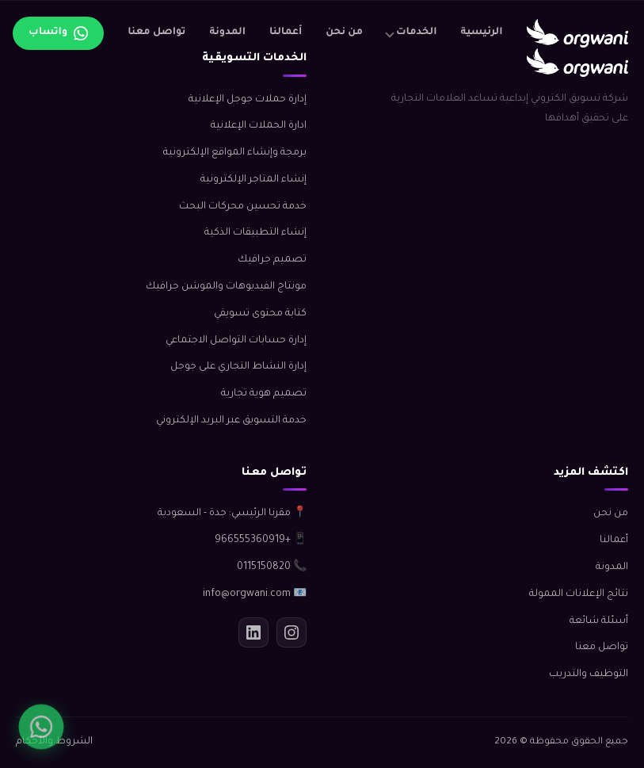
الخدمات (416, 32)
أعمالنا (285, 32)
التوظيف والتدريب (588, 674)
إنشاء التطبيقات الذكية (255, 233)
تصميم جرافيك (272, 260)
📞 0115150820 (272, 567)
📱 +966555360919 (261, 540)
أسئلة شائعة (599, 621)
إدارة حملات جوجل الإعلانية (248, 99)
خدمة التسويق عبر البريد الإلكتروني (231, 420)
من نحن (344, 32)
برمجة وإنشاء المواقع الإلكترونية (235, 153)
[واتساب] (40, 726)
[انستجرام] (291, 632)
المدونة (227, 32)
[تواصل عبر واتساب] (58, 33)
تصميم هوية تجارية (264, 393)
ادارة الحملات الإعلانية (259, 126)
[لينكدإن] (253, 632)
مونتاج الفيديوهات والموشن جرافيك (226, 286)
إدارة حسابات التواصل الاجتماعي (236, 340)
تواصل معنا (156, 32)
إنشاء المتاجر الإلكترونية (253, 179)
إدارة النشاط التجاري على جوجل (238, 367)
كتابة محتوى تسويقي (260, 313)
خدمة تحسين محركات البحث (243, 206)
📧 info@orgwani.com (255, 594)
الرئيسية (482, 32)
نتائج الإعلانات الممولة (578, 594)
